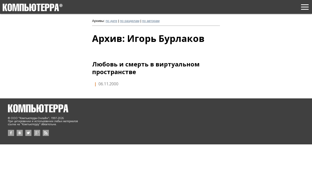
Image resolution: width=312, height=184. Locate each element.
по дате (111, 21)
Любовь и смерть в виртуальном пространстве (146, 68)
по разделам (129, 21)
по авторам (151, 21)
